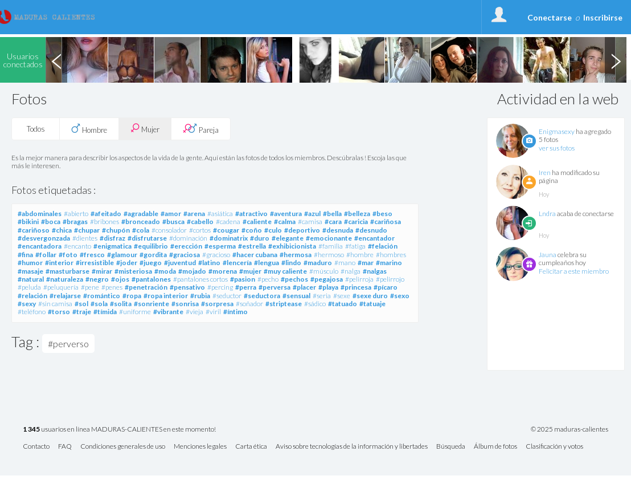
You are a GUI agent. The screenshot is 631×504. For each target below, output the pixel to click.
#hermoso (329, 254)
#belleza (357, 213)
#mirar (102, 271)
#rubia (200, 295)
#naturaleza (64, 279)
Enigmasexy (557, 131)
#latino (209, 262)
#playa (328, 287)
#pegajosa (326, 279)
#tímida (105, 311)
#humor (30, 262)
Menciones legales (200, 446)
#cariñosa (385, 221)
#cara (333, 221)
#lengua (266, 262)
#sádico (315, 303)
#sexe (341, 295)
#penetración (146, 287)
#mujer (250, 271)
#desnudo (371, 230)
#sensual (296, 295)
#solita (121, 303)
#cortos (200, 230)
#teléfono (32, 311)
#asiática (220, 213)
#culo (273, 230)
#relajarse (65, 295)
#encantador (374, 238)
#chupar (87, 230)
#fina (25, 254)
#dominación (188, 238)
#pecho (267, 279)
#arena (194, 213)
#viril (213, 311)
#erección (186, 246)
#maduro (318, 262)
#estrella (252, 246)
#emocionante (329, 238)
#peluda (29, 287)
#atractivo (251, 213)
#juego (151, 262)
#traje (81, 311)
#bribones (104, 221)
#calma (285, 221)
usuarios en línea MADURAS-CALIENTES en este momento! (119, 429)
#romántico (101, 295)
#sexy (27, 303)
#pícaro (386, 287)
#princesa (356, 287)
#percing (220, 287)
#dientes (84, 238)
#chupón (116, 230)
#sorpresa (217, 303)
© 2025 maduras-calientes (569, 429)
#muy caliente (285, 271)
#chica (62, 230)
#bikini (28, 221)
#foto (68, 254)
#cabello (200, 221)
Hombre (89, 129)
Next (615, 60)
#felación (383, 246)
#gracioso (216, 254)
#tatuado (342, 303)
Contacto (36, 446)
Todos (36, 128)
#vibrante (168, 311)
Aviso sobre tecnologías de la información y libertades (352, 446)
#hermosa (296, 254)
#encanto (77, 246)
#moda (165, 271)
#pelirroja (359, 279)
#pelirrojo (390, 279)
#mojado (192, 271)
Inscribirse (602, 17)
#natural (31, 279)
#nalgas (375, 271)
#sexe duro (370, 295)
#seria (322, 295)
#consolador (169, 230)
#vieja (194, 311)
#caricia (356, 221)
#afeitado (106, 213)
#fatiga (355, 246)
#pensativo (187, 287)
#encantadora (40, 246)
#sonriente (151, 303)
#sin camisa (55, 303)
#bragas (75, 221)
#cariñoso (34, 230)
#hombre (360, 254)
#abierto (76, 213)
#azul (312, 213)
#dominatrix (229, 238)
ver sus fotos (557, 148)
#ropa (131, 295)
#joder (126, 262)
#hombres (391, 254)
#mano (344, 262)
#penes (111, 287)
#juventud (180, 262)
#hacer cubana (254, 254)
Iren (545, 172)
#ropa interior (166, 295)
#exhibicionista (292, 246)
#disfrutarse (147, 238)
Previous (56, 60)
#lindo (291, 262)
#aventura (286, 213)
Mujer (144, 128)
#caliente (257, 221)
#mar (366, 262)
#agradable (141, 213)
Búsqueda (450, 446)
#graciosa (184, 254)
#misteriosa (133, 271)
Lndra (547, 213)
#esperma (220, 246)
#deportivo (302, 230)
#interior (59, 262)
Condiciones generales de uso (122, 446)
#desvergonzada (44, 238)
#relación (32, 295)
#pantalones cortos (200, 279)
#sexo (399, 295)
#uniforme (135, 311)
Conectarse (549, 17)
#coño (251, 230)
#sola (99, 303)
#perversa (274, 287)
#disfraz (112, 238)
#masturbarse (67, 271)
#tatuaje (372, 303)
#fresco (92, 254)
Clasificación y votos (554, 446)
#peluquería (61, 287)
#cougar (226, 230)
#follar (45, 254)
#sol (81, 303)
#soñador (249, 303)
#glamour (122, 254)
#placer (304, 287)
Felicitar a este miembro (574, 271)
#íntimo (235, 311)
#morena (222, 271)
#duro (259, 238)
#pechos (294, 279)
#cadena (228, 221)
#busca (173, 221)
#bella (332, 213)
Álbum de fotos (495, 446)
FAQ (65, 446)
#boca (50, 221)
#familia (330, 246)
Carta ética (251, 446)
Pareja (201, 129)
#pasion (242, 279)
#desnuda (337, 230)
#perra (245, 287)
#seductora (262, 295)
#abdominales (40, 213)
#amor (171, 213)
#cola (140, 230)
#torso (59, 311)
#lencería (237, 262)
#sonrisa (185, 303)
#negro (97, 279)
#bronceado (140, 221)
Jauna (547, 254)
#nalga (350, 271)
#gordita (153, 254)
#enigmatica (112, 246)
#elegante (288, 238)
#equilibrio (151, 246)
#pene (90, 287)
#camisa (310, 221)
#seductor (226, 295)
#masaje (30, 271)
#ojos (120, 279)
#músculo (323, 271)
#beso (382, 213)
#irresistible (95, 262)
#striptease (283, 303)
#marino (389, 262)
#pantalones (151, 279)
